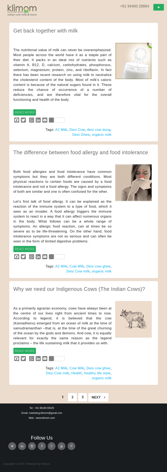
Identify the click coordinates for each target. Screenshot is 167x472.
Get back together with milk (45, 31)
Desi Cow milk (78, 271)
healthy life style (97, 373)
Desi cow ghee (98, 266)
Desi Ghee (81, 135)
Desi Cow (77, 130)
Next (98, 397)
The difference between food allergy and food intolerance (80, 152)
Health (76, 373)
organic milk (102, 135)
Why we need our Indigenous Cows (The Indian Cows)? (79, 289)
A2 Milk (61, 130)
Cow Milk (76, 266)
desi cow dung (98, 130)
